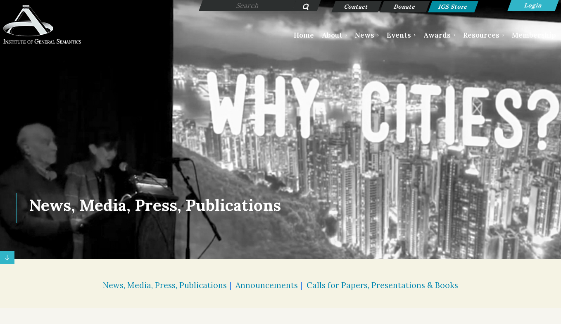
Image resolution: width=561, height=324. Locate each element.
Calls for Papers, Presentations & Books (382, 285)
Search (301, 7)
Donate (404, 6)
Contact (356, 6)
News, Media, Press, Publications (165, 285)
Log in (533, 5)
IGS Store (453, 6)
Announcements (266, 285)
